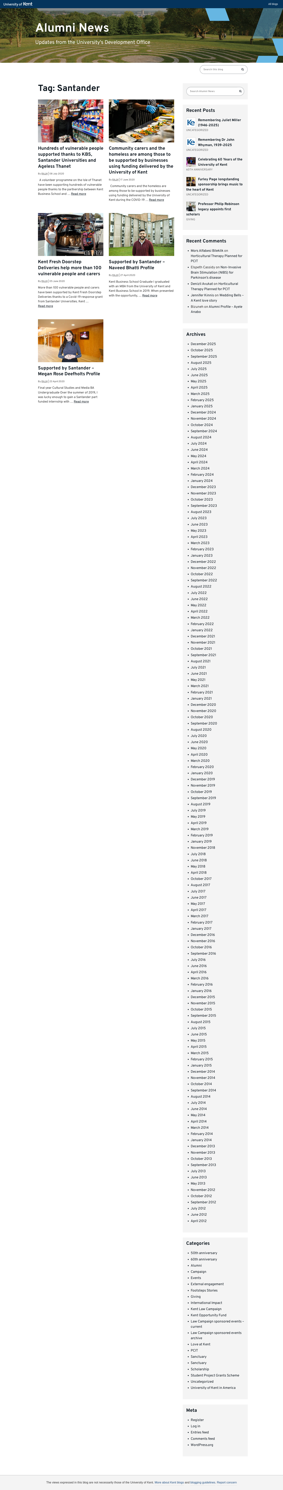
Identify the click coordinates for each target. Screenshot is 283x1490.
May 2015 (198, 1041)
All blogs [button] (273, 4)
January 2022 (202, 630)
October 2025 (202, 350)
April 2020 (199, 755)
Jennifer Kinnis (202, 295)
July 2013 (198, 1171)
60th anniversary (204, 1259)
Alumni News (72, 28)
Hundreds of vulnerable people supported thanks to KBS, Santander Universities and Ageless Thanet (70, 158)
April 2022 (199, 611)
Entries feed (200, 1432)
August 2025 (201, 363)
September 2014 (203, 1090)
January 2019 (201, 842)
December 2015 (203, 997)
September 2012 (203, 1202)
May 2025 (198, 381)
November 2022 (203, 568)
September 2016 (203, 954)
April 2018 (199, 873)
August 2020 (201, 730)
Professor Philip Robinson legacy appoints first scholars (212, 209)
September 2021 (203, 655)
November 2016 (203, 941)
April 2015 (199, 1047)
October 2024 (202, 425)
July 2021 (198, 667)
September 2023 (204, 506)
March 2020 (200, 761)
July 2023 (199, 518)
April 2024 (199, 462)
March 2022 (200, 618)
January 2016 (201, 991)
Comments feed (203, 1439)
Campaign (198, 1272)
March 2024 (200, 468)
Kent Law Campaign (206, 1309)
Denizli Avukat (202, 284)
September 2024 (204, 431)
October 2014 (201, 1084)
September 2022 (204, 580)
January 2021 (201, 699)
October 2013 (201, 1159)
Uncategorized (202, 1382)
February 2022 (202, 624)
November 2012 (203, 1190)
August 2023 (201, 512)
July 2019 (198, 810)
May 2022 (198, 605)
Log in (195, 1426)
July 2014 (198, 1103)
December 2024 (203, 412)
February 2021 (202, 692)
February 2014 (202, 1134)
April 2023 (199, 537)
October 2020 (202, 717)
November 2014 (203, 1078)
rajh (44, 173)
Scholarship (200, 1369)
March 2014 (200, 1128)
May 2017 (198, 904)
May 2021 (198, 680)
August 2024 (201, 437)
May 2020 (198, 748)
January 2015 (201, 1065)
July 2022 (199, 593)
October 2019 (201, 792)
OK (201, 1484)
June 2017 (199, 898)
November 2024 (203, 419)
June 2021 (199, 674)
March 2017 (199, 916)
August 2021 (201, 661)
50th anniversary (204, 1253)
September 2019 (203, 798)
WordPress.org (202, 1445)
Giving (196, 1297)
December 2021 (203, 636)
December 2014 (203, 1072)
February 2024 (202, 475)
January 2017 (201, 929)
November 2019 (203, 785)
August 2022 (201, 586)
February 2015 (202, 1059)
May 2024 (198, 456)
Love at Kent (200, 1344)
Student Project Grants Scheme (215, 1375)
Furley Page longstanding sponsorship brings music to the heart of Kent (214, 184)
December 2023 (203, 487)
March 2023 (200, 543)
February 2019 (202, 835)
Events (196, 1278)
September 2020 (204, 723)
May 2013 (198, 1183)
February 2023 (202, 549)
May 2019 (198, 817)
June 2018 (199, 860)
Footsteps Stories (204, 1290)
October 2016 (201, 947)
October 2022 (202, 574)
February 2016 (202, 984)
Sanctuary (199, 1357)
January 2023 (202, 556)
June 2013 (199, 1177)
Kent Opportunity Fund (209, 1315)
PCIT (194, 1350)
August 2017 (200, 885)
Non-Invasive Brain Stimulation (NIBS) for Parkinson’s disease (216, 272)
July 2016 (198, 960)
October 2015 (201, 1009)
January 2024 (202, 481)
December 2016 (203, 935)
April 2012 (199, 1221)
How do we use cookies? (165, 1483)
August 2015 (201, 1022)
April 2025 (199, 387)
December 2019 (203, 779)
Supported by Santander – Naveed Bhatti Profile (137, 265)
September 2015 (203, 1016)
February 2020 (202, 767)
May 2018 (198, 866)
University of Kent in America (213, 1388)
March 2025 (200, 394)
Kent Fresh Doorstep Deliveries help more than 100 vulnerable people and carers (70, 268)
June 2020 (199, 742)
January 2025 (202, 406)
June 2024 (199, 450)
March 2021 (200, 686)
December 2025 (203, 344)
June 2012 (199, 1215)
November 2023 (203, 493)
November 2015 (203, 1003)
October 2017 (201, 879)
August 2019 (200, 804)
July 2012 (198, 1208)
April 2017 (198, 910)
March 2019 (200, 829)
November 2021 (203, 642)
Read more (78, 194)
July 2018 (198, 854)
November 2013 (203, 1153)
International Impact (206, 1303)
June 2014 (199, 1109)
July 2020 (199, 736)
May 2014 (198, 1115)
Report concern (227, 1482)
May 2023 (198, 531)
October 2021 (201, 649)
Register (197, 1420)
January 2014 (201, 1140)
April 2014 (199, 1121)
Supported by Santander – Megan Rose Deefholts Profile (69, 371)
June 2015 (199, 1034)
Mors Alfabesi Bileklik (207, 251)
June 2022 (199, 599)
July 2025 (199, 369)
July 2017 (198, 891)
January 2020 (202, 773)
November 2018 (203, 848)
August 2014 (201, 1097)
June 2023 (199, 524)
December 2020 (203, 705)
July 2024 (199, 443)
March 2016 (200, 978)
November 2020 (203, 711)
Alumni (196, 1266)
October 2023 (202, 500)
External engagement (207, 1284)
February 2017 (202, 922)
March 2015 (200, 1053)
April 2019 (199, 823)
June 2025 (199, 375)
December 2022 (203, 562)
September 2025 (204, 357)
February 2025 (202, 400)
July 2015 (198, 1028)
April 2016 (199, 972)
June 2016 (199, 966)
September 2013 (203, 1165)
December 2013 (203, 1146)
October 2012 (201, 1196)
